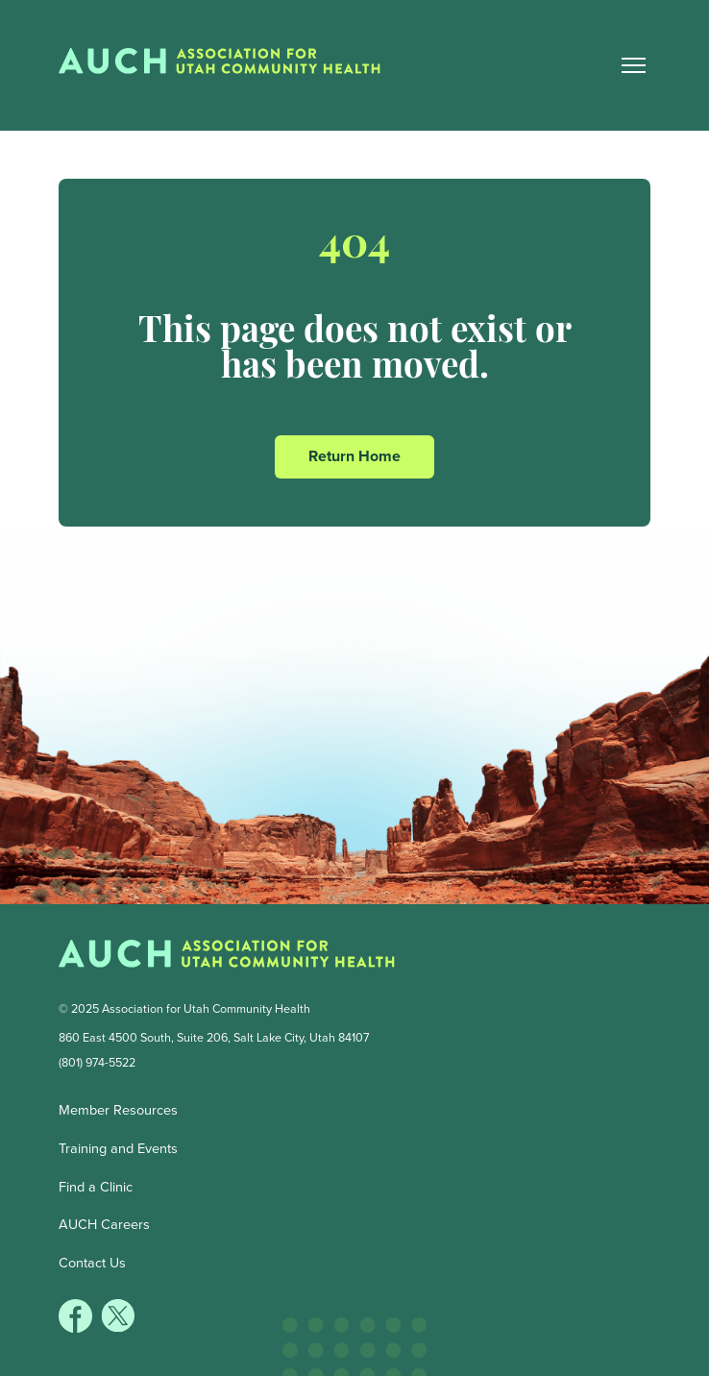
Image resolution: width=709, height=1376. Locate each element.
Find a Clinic (96, 1186)
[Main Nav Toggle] (634, 65)
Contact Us (92, 1262)
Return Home (354, 456)
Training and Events (118, 1148)
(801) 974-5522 (97, 1062)
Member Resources (118, 1109)
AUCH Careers (104, 1224)
